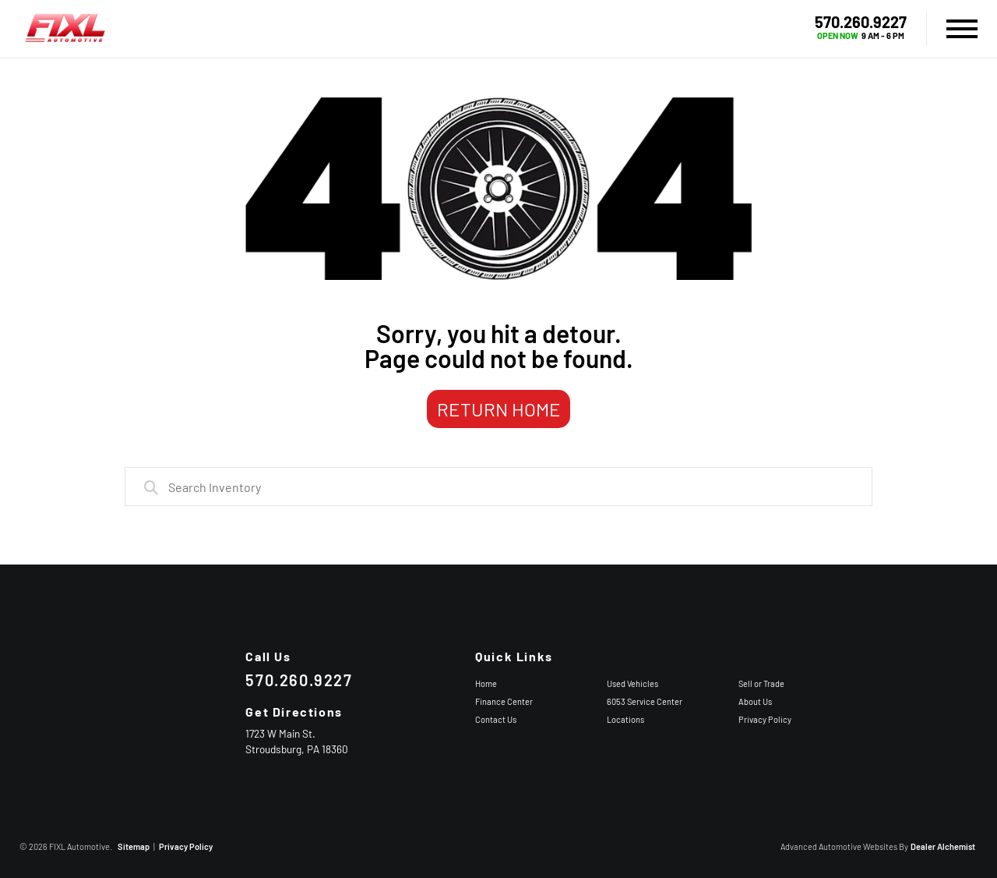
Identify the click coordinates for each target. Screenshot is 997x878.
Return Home (499, 409)
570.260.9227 (861, 22)
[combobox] (498, 486)
